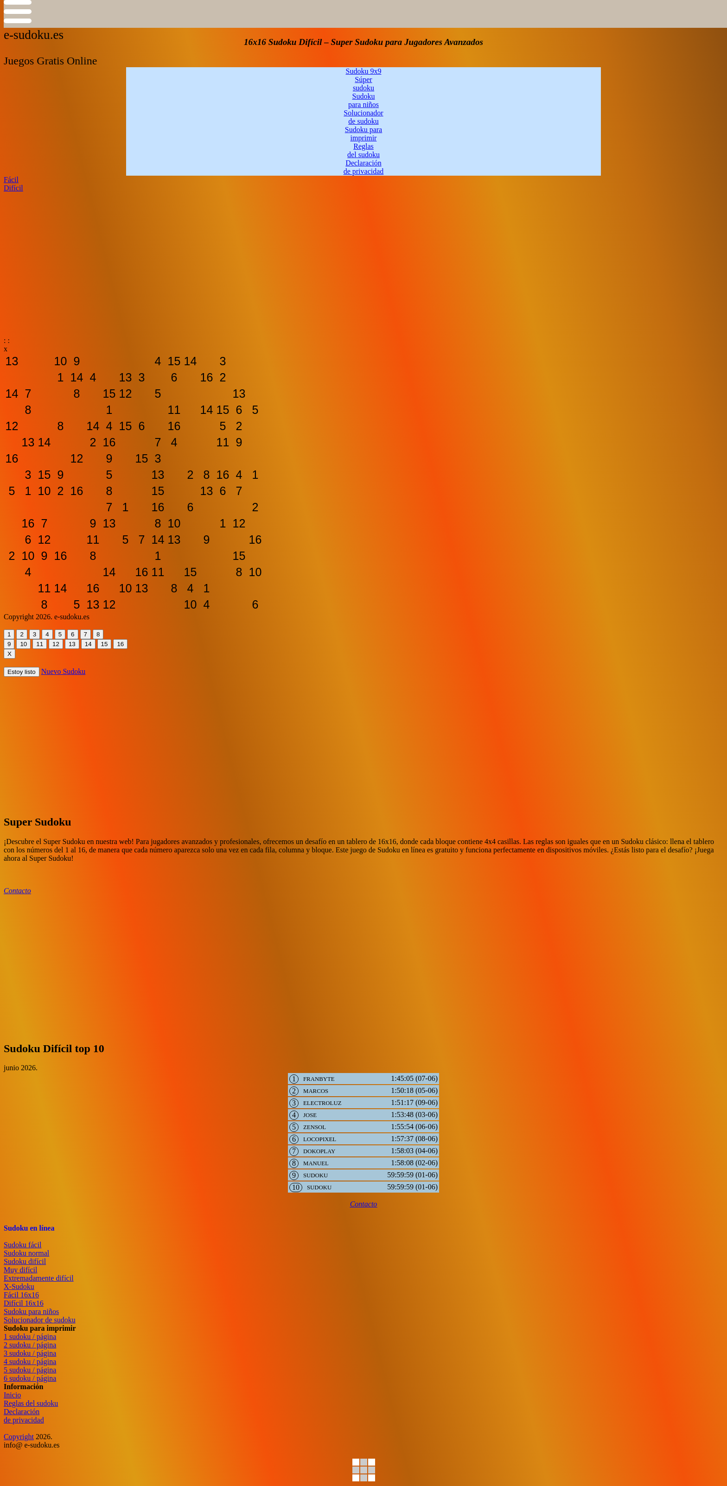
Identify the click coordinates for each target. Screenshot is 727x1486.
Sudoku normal (26, 1253)
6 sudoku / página (30, 1378)
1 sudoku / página (30, 1336)
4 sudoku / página (30, 1361)
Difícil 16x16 (24, 1303)
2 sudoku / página (30, 1345)
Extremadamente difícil (39, 1278)
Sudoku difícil (25, 1261)
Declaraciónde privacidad (24, 1416)
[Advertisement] (282, 257)
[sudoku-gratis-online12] (12, 361)
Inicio (12, 1395)
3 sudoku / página (30, 1353)
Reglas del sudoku (31, 1403)
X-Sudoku (19, 1286)
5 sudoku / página (30, 1370)
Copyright (19, 1437)
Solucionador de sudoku (40, 1320)
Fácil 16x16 (21, 1295)
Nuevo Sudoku (63, 671)
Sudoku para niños (31, 1311)
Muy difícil (20, 1270)
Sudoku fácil (22, 1245)
